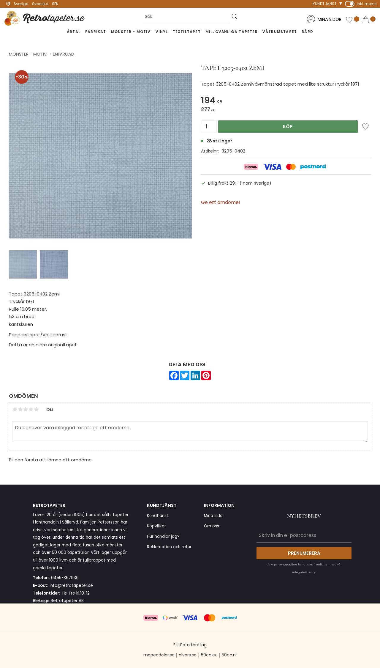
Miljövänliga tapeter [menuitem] (231, 31)
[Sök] (234, 16)
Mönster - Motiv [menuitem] (131, 31)
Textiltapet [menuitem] (187, 31)
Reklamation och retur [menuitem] (169, 547)
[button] (352, 19)
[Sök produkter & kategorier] (186, 16)
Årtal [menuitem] (73, 31)
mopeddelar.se (159, 655)
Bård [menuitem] (307, 31)
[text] (286, 101)
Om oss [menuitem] (211, 526)
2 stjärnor (20, 409)
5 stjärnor (36, 409)
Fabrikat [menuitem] (95, 31)
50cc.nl (229, 655)
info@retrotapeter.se (71, 585)
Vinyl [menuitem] (162, 31)
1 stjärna (15, 409)
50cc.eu (209, 655)
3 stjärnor (25, 409)
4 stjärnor (31, 409)
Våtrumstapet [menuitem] (279, 31)
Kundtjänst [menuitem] (325, 3)
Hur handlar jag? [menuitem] (163, 536)
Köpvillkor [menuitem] (156, 526)
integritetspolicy (304, 572)
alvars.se (188, 655)
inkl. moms (367, 3)
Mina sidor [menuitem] (214, 515)
